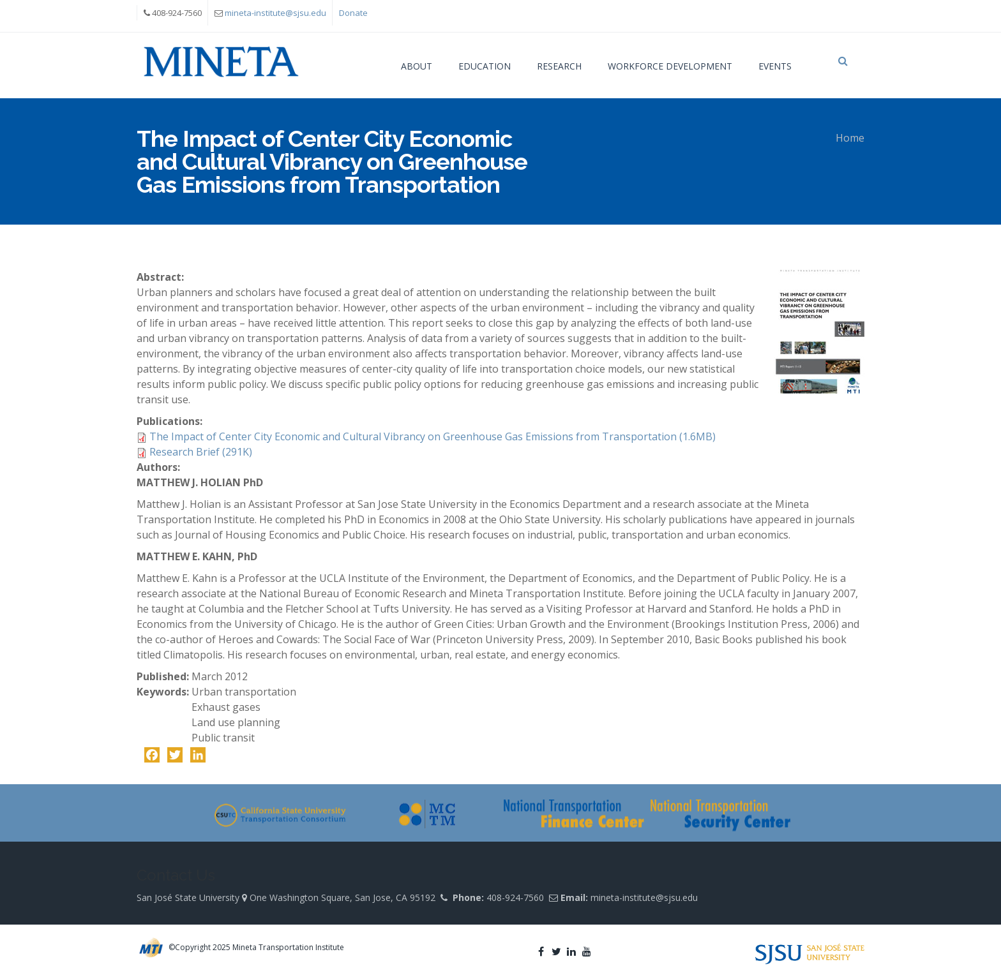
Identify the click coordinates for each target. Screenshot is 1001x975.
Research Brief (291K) (200, 452)
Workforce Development (670, 66)
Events (775, 66)
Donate (353, 13)
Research (559, 66)
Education (484, 66)
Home (850, 138)
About (416, 66)
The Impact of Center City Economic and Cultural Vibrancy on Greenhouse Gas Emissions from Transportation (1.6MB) (432, 436)
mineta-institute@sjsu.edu (275, 13)
